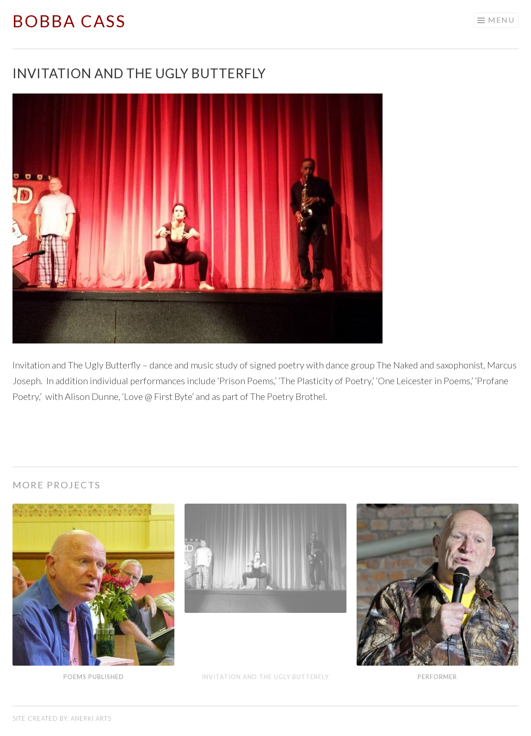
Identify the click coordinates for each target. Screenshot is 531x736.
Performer (437, 676)
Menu (501, 19)
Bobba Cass (69, 21)
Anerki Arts (91, 718)
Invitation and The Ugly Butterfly (265, 676)
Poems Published (93, 676)
